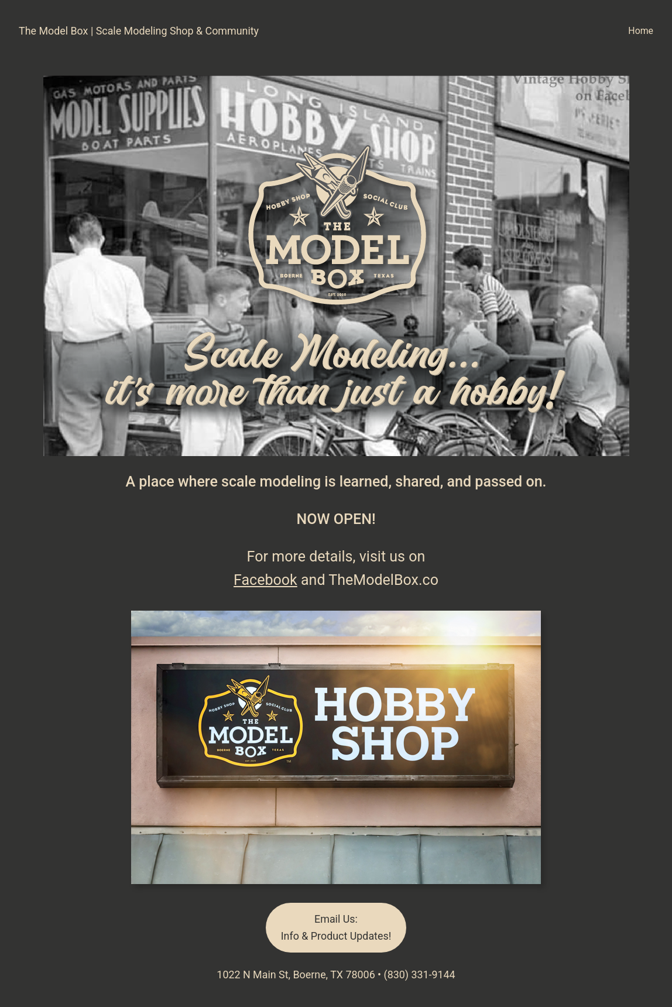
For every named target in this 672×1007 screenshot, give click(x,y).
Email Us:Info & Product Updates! (336, 927)
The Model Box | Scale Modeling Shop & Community (139, 31)
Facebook (265, 579)
